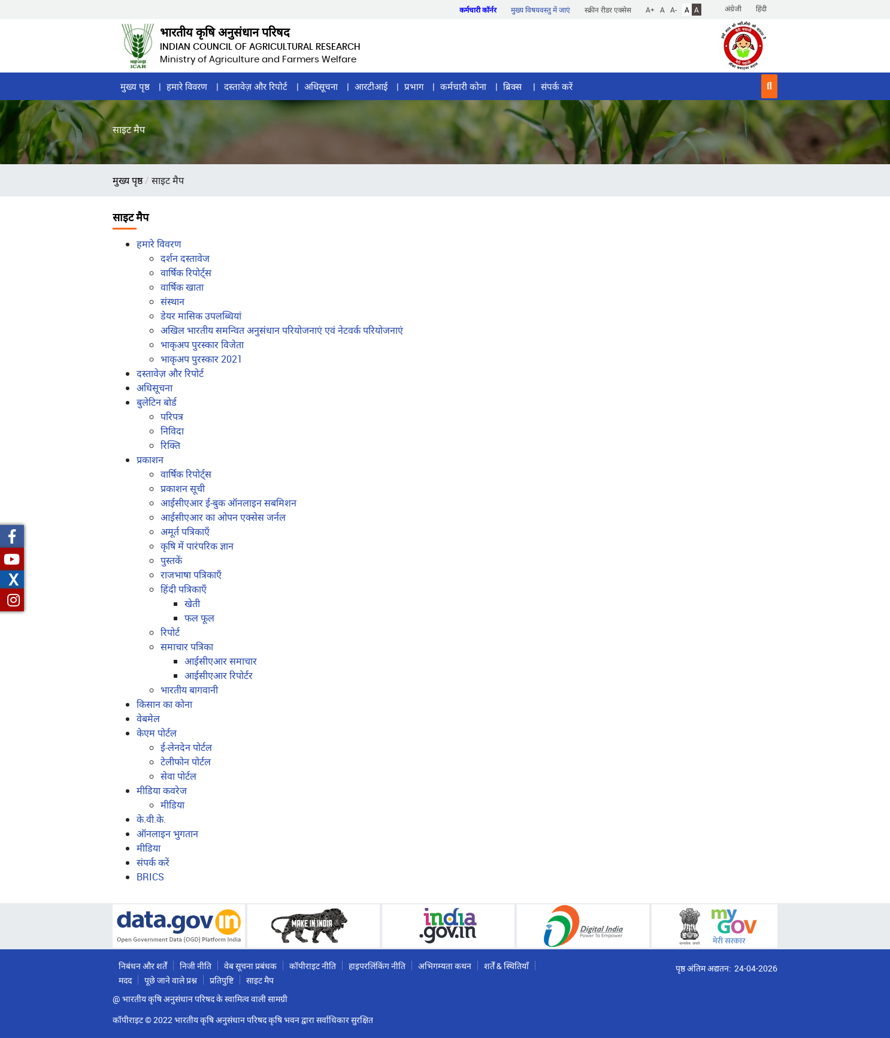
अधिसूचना (321, 86)
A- (673, 9)
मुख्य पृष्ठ (135, 86)
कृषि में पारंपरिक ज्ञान (197, 546)
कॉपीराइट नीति (312, 965)
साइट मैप (260, 980)
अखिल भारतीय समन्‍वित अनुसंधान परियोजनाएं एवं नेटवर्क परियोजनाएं (282, 330)
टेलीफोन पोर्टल (186, 761)
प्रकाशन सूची (183, 488)
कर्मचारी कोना (463, 86)
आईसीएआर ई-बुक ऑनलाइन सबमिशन (228, 502)
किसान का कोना (164, 704)
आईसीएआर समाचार (220, 661)
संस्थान (172, 301)
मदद (125, 980)
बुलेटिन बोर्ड (157, 402)
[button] (769, 86)
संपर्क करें (557, 86)
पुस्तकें (171, 560)
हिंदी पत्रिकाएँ (184, 589)
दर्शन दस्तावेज (185, 258)
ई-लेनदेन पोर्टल (186, 747)
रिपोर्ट (170, 632)
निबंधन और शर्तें (143, 965)
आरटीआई (371, 86)
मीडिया (172, 804)
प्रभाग (413, 86)
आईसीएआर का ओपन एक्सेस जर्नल (223, 517)
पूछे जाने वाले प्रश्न (170, 980)
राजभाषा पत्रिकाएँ (191, 574)
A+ (650, 9)
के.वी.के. (151, 819)
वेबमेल (148, 718)
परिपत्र (172, 416)
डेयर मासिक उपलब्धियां (201, 315)
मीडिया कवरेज (162, 790)
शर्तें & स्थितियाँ (506, 965)
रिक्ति (170, 445)
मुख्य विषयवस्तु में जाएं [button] (540, 9)
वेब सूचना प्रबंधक (250, 965)
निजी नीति (195, 965)
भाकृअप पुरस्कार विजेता (202, 344)
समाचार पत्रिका (187, 646)
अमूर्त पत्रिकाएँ (185, 531)
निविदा (172, 430)
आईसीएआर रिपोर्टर (218, 675)
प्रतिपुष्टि (222, 980)
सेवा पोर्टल (178, 776)
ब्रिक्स (513, 86)
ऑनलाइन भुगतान (167, 833)
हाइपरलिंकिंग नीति (377, 965)
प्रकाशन (150, 459)
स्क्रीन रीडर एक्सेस (608, 9)
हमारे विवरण (187, 86)
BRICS (150, 876)
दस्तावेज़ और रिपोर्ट (255, 86)
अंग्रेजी (733, 8)
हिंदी (761, 8)
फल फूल (199, 617)
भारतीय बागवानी (189, 689)
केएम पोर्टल (157, 733)
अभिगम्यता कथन (444, 965)
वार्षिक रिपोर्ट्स (186, 272)
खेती (192, 603)
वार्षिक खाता (182, 287)
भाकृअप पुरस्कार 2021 (202, 359)
